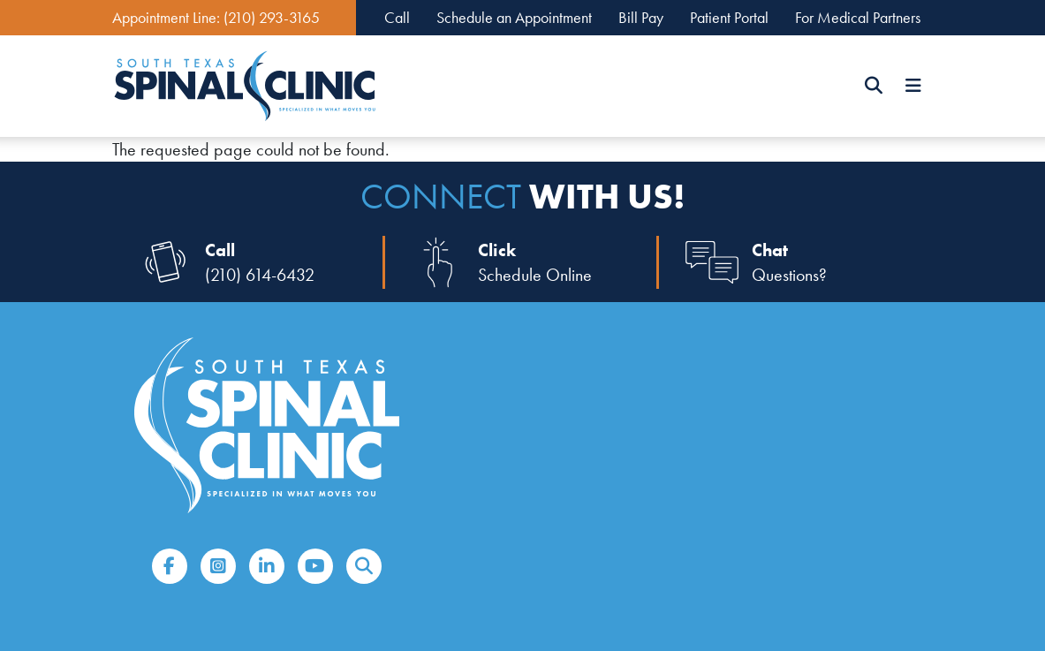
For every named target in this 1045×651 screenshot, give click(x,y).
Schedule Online (535, 274)
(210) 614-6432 (259, 274)
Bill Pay (640, 17)
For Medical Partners (857, 17)
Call (397, 17)
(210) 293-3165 (271, 17)
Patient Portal (729, 17)
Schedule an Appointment (514, 17)
